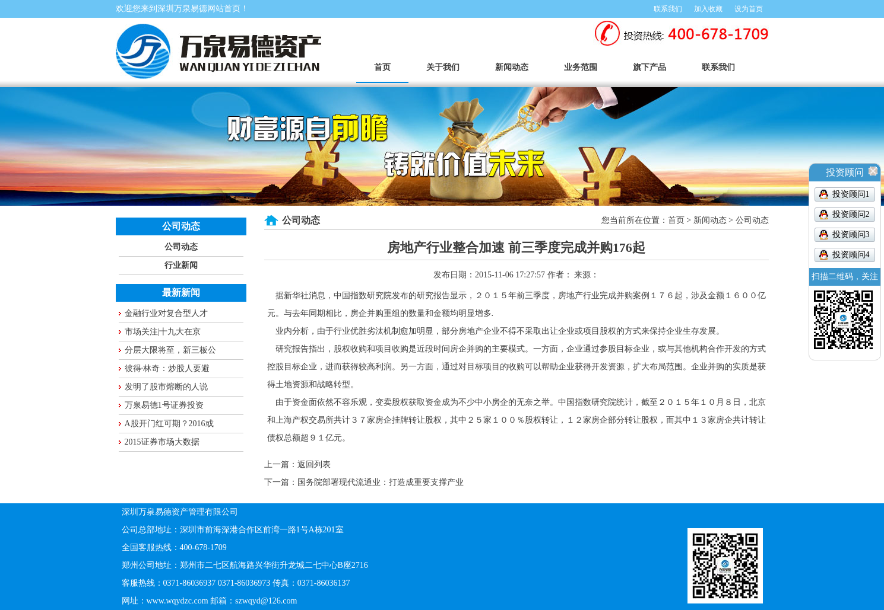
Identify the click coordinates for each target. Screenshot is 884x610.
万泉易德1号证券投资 (164, 405)
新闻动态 (511, 67)
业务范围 (580, 67)
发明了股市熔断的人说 (166, 386)
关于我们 (443, 67)
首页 (382, 67)
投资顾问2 (851, 214)
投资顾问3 (851, 234)
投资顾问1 (851, 194)
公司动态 (181, 246)
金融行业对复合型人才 (166, 313)
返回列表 (314, 464)
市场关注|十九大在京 (163, 331)
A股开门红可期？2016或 (169, 423)
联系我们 (668, 9)
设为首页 (748, 9)
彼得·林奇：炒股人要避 (167, 368)
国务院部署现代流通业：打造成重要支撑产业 (380, 482)
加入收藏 (708, 9)
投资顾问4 (851, 254)
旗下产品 (649, 67)
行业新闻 (181, 265)
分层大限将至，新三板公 (170, 350)
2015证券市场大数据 (162, 441)
